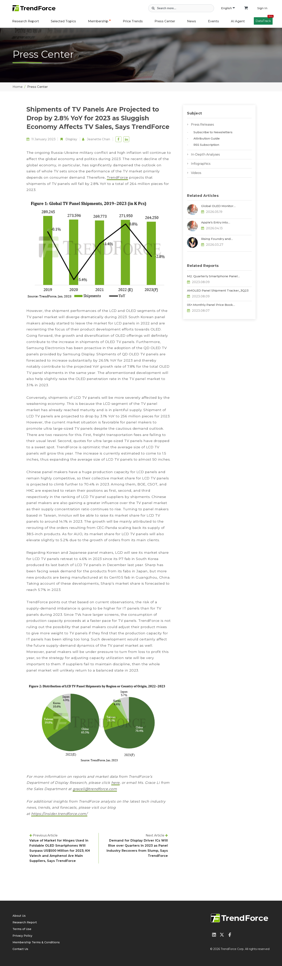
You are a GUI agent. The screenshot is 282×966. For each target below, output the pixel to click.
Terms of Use (22, 929)
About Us (19, 915)
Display (71, 139)
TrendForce (117, 177)
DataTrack (264, 20)
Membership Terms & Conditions (36, 942)
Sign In (262, 8)
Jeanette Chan (98, 139)
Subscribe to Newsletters (212, 132)
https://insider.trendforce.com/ (59, 814)
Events (213, 21)
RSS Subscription (206, 145)
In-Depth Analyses (205, 154)
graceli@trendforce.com (95, 789)
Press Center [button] (165, 21)
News (191, 21)
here (115, 783)
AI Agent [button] (238, 21)
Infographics (200, 164)
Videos (196, 173)
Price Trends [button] (133, 21)
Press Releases (202, 124)
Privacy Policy (22, 935)
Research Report (25, 21)
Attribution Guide (206, 138)
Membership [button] (98, 21)
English (228, 8)
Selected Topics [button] (63, 21)
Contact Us (20, 949)
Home (18, 87)
